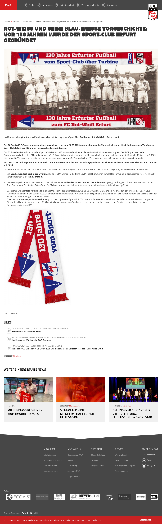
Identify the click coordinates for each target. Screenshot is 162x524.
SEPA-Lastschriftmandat (53, 460)
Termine (94, 460)
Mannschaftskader (98, 455)
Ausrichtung (72, 466)
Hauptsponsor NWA (75, 455)
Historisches (17, 356)
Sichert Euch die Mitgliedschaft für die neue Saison (77, 413)
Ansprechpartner (74, 476)
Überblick (71, 460)
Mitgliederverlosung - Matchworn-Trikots (24, 412)
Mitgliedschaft (74, 406)
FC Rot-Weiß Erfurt (153, 12)
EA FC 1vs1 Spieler (122, 460)
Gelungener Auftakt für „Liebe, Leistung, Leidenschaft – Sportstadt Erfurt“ (133, 415)
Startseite (7, 21)
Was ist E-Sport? (121, 455)
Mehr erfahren (94, 520)
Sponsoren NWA (74, 471)
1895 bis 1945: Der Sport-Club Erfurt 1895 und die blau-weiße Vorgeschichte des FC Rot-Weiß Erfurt (85, 347)
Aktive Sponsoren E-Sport (125, 466)
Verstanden (146, 519)
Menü (5, 5)
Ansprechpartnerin (51, 471)
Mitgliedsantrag (50, 455)
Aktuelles (16, 21)
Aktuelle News (27, 21)
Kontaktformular (50, 466)
